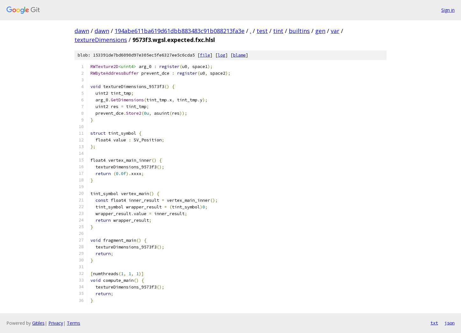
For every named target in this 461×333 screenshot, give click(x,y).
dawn (81, 31)
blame (239, 55)
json (449, 323)
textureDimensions (100, 40)
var (335, 31)
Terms (73, 323)
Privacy (55, 323)
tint (278, 31)
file (205, 55)
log (221, 55)
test (262, 31)
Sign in (448, 10)
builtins (299, 31)
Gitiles (38, 323)
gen (320, 31)
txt (434, 323)
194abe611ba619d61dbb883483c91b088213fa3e (180, 31)
